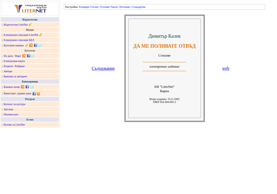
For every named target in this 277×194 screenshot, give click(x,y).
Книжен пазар (12, 86)
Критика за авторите (15, 76)
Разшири (84, 6)
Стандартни (138, 6)
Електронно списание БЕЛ (19, 40)
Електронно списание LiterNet (21, 34)
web (225, 68)
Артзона (8, 109)
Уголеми (105, 6)
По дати (8, 55)
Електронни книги (14, 61)
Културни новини (14, 45)
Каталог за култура (14, 104)
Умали (114, 6)
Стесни (94, 6)
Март (18, 55)
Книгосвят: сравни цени (17, 93)
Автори (8, 71)
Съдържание (103, 68)
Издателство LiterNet (16, 24)
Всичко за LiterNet (14, 124)
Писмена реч (11, 114)
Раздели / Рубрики (14, 66)
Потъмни (125, 6)
